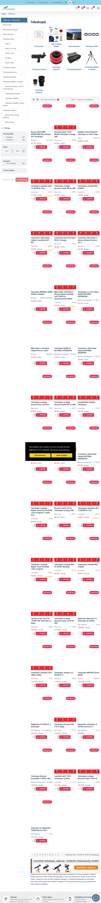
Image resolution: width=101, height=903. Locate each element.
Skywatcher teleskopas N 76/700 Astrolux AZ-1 (87, 725)
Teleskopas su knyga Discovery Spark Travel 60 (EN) (64, 620)
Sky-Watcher (82, 625)
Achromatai (7, 25)
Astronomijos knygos (10, 30)
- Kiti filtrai (7, 58)
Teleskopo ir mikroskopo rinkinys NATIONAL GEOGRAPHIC (87, 456)
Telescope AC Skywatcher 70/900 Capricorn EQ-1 (41, 829)
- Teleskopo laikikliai (10, 98)
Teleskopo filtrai (8, 39)
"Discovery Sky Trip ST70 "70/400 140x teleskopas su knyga (41, 620)
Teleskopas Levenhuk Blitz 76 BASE (88, 565)
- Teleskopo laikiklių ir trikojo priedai (13, 104)
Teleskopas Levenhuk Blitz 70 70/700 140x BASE (64, 565)
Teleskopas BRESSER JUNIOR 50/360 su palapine (42, 293)
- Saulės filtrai (8, 63)
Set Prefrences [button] (40, 455)
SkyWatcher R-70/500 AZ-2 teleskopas (41, 725)
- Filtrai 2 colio (8, 53)
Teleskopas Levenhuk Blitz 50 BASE (88, 187)
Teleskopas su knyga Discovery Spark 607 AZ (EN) (64, 403)
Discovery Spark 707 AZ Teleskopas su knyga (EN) (64, 509)
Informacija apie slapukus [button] (60, 450)
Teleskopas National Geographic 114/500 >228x (40, 777)
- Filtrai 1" (7, 44)
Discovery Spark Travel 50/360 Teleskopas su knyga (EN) (64, 134)
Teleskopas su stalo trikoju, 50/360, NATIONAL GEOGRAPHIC (88, 294)
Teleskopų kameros (10, 72)
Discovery (57, 140)
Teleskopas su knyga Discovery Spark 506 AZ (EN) (64, 187)
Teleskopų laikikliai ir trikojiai (13, 82)
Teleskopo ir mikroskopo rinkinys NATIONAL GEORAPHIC (87, 350)
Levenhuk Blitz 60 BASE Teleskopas (86, 403)
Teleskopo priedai (9, 67)
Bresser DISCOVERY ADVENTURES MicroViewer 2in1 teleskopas (41, 134)
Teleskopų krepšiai (9, 77)
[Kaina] (7, 151)
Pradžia (3, 14)
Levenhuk (34, 192)
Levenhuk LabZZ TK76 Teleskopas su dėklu (62, 777)
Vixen (80, 138)
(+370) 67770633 (80, 899)
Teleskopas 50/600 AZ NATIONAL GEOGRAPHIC (63, 349)
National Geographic (85, 300)
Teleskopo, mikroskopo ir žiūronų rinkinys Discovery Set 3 (87, 240)
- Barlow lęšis (8, 122)
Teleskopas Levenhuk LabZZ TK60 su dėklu (41, 674)
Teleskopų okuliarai (9, 110)
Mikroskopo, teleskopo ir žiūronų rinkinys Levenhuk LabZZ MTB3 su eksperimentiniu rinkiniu (63, 295)
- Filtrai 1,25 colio (9, 49)
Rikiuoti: (73, 99)
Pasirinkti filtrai (22, 180)
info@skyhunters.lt (81, 901)
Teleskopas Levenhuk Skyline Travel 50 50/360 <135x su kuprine (40, 566)
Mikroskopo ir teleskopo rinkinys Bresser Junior (40, 349)
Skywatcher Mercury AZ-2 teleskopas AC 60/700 (87, 619)
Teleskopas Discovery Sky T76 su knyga (64, 725)
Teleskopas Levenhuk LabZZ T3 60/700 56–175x (88, 509)
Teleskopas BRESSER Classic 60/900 (88, 674)
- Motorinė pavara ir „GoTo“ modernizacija (13, 87)
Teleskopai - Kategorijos (11, 20)
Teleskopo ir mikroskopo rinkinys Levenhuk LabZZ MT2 (40, 240)
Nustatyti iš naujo (8, 180)
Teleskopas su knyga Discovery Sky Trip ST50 (40, 403)
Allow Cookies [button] (61, 455)
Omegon (57, 679)
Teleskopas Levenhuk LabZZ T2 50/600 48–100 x (41, 187)
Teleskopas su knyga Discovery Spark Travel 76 (87, 777)
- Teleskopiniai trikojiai (11, 94)
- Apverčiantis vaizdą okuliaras (11, 116)
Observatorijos (8, 34)
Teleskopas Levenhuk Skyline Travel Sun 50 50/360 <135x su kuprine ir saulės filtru (41, 511)
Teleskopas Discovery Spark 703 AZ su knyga (64, 239)
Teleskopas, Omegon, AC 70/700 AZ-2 (63, 674)
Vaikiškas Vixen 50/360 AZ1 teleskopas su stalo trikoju (88, 133)
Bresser (33, 140)
